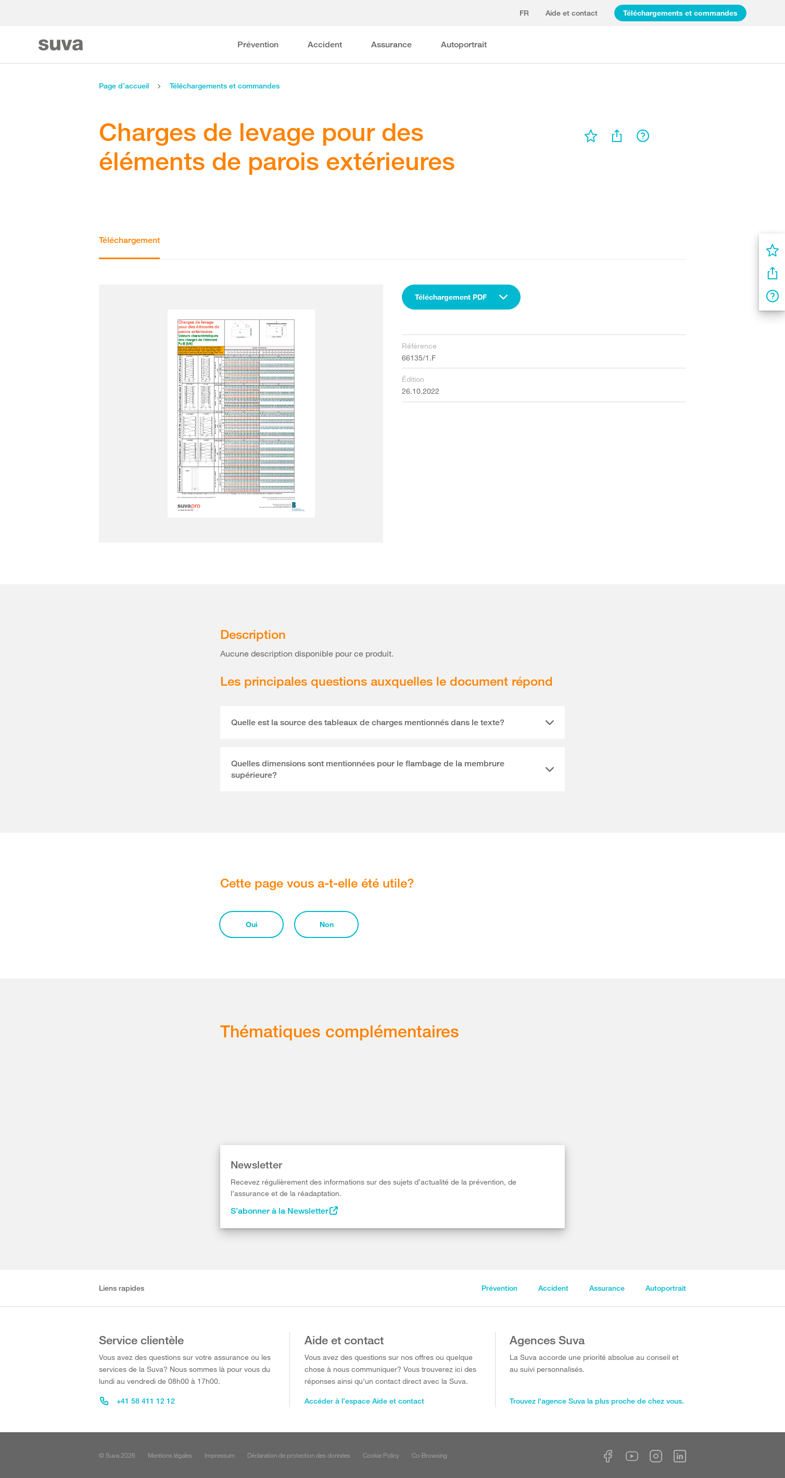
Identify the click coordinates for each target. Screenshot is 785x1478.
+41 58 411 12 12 (137, 1400)
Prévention (257, 44)
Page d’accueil (124, 85)
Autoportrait (464, 44)
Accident (325, 44)
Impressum (220, 1455)
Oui (252, 924)
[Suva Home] (62, 45)
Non (327, 924)
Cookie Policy (381, 1455)
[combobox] (461, 297)
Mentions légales (170, 1455)
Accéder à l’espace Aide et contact (364, 1400)
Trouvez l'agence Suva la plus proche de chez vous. (597, 1400)
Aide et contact (572, 12)
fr (524, 12)
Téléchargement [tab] (129, 240)
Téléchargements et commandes (680, 12)
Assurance (391, 44)
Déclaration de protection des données (298, 1455)
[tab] (392, 722)
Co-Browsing (429, 1455)
